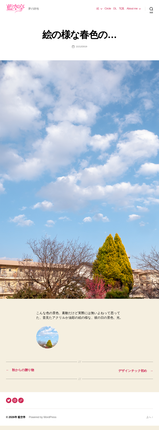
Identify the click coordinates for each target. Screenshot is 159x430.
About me (132, 10)
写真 (121, 10)
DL (115, 10)
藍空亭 (22, 421)
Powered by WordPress (43, 421)
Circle (108, 10)
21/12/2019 (81, 51)
